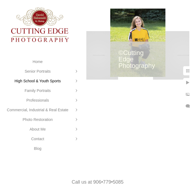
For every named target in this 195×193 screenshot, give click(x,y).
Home (37, 62)
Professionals (37, 100)
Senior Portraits (38, 71)
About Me (38, 129)
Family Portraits (37, 90)
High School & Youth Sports (38, 81)
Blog (37, 148)
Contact (37, 139)
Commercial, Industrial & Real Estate (38, 110)
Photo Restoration (38, 119)
